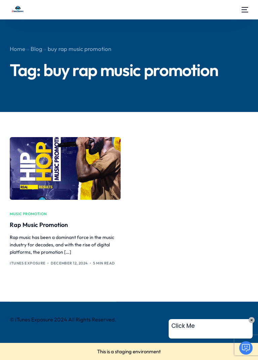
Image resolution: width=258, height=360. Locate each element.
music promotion (28, 214)
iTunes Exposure (28, 263)
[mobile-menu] (243, 10)
